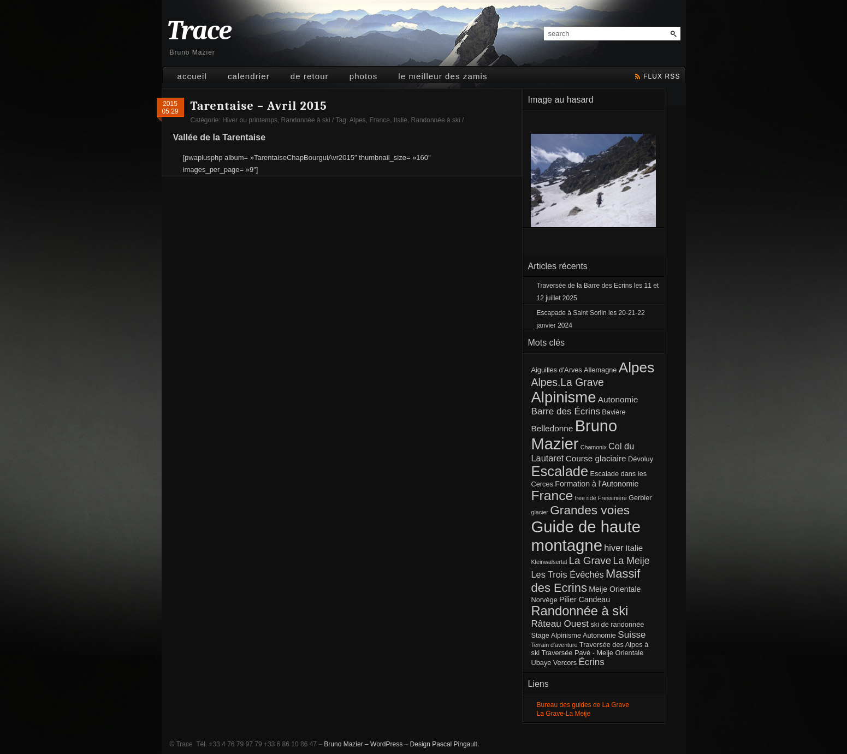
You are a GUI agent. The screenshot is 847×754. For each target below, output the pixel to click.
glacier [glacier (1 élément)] (539, 512)
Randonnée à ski (305, 120)
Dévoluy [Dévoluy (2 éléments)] (640, 459)
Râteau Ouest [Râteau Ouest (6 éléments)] (560, 624)
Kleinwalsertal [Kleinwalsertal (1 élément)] (549, 562)
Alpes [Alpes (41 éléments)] (636, 367)
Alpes (358, 120)
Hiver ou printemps (249, 120)
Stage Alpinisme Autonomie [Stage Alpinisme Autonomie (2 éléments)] (573, 635)
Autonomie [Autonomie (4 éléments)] (618, 399)
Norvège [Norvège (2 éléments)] (544, 600)
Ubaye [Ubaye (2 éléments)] (541, 662)
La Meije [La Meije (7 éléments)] (631, 560)
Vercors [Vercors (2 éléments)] (565, 662)
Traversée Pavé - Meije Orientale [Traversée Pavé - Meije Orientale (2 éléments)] (592, 653)
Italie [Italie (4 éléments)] (634, 548)
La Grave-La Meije (564, 713)
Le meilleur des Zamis (442, 76)
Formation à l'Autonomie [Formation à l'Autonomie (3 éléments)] (596, 483)
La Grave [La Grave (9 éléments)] (590, 560)
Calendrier (249, 76)
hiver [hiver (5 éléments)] (613, 548)
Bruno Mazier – (346, 744)
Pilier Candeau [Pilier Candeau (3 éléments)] (584, 599)
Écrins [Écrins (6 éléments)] (591, 662)
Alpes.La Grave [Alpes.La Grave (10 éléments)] (567, 382)
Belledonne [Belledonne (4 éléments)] (552, 428)
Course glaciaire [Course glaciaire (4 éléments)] (596, 458)
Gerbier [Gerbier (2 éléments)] (640, 498)
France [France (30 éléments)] (552, 495)
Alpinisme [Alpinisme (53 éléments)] (563, 397)
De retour (310, 76)
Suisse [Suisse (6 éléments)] (631, 635)
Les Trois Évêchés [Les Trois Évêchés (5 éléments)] (567, 574)
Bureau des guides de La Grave (583, 705)
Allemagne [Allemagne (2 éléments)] (600, 370)
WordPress (386, 744)
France (380, 120)
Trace (199, 31)
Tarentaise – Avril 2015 (259, 106)
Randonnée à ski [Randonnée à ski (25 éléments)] (580, 611)
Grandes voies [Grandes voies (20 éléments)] (590, 510)
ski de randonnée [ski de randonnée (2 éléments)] (617, 624)
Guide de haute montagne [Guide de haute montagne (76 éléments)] (586, 536)
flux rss (661, 76)
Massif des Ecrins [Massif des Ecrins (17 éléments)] (586, 581)
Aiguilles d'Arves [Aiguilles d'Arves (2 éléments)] (556, 370)
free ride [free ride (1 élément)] (585, 498)
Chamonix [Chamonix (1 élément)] (594, 447)
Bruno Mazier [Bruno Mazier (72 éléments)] (574, 435)
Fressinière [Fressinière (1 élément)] (612, 498)
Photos (364, 76)
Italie (400, 120)
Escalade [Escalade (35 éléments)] (560, 471)
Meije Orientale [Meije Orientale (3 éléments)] (615, 589)
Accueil (192, 76)
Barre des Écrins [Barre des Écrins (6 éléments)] (565, 411)
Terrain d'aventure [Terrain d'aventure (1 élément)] (554, 645)
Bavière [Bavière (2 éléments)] (613, 412)
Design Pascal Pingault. (444, 744)
